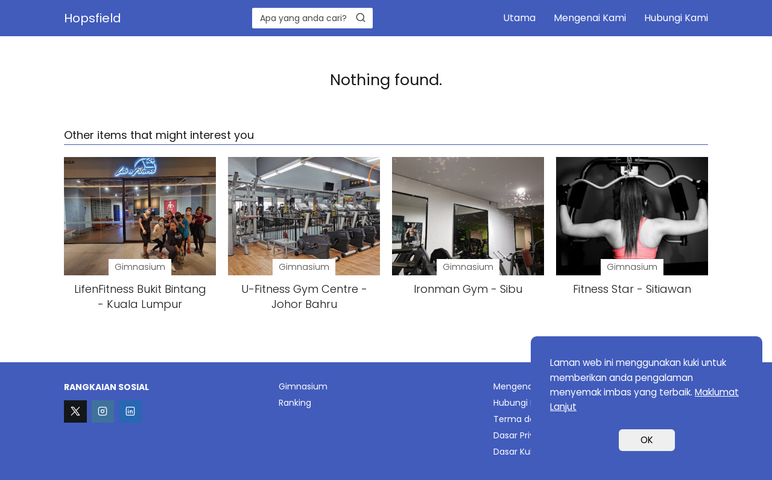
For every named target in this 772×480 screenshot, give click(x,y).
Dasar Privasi (519, 435)
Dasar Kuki (514, 452)
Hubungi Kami (676, 18)
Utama (519, 18)
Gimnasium (303, 386)
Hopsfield (92, 18)
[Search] (361, 17)
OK (647, 440)
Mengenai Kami (590, 18)
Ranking (295, 403)
